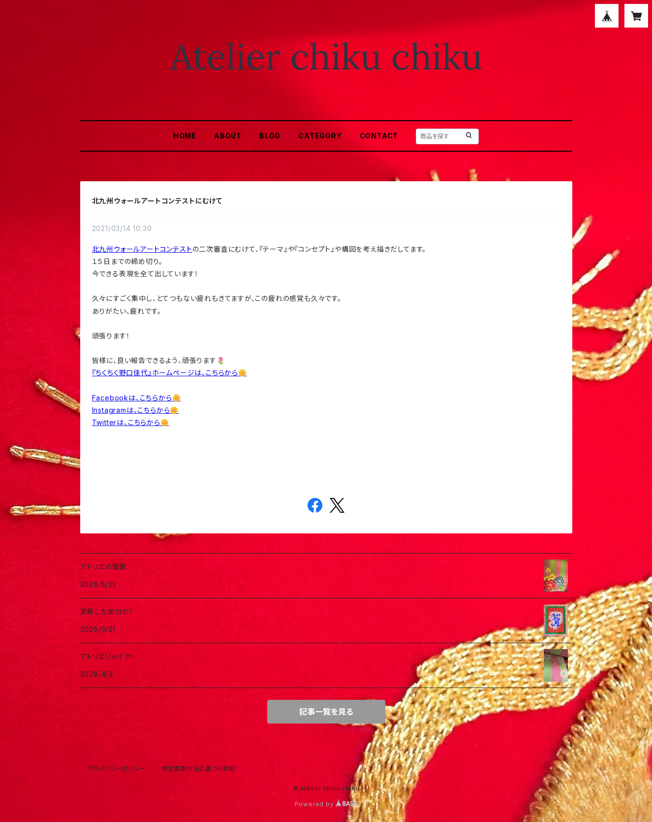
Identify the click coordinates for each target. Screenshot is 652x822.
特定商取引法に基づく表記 (199, 768)
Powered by (326, 804)
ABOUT (228, 136)
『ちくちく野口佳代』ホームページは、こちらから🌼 (169, 372)
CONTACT (379, 136)
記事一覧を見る (326, 712)
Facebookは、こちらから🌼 (136, 398)
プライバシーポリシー (117, 768)
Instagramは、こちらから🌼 (135, 410)
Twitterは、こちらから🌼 (130, 422)
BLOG (269, 136)
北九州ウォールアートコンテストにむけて (157, 201)
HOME (184, 136)
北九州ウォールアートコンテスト (142, 249)
